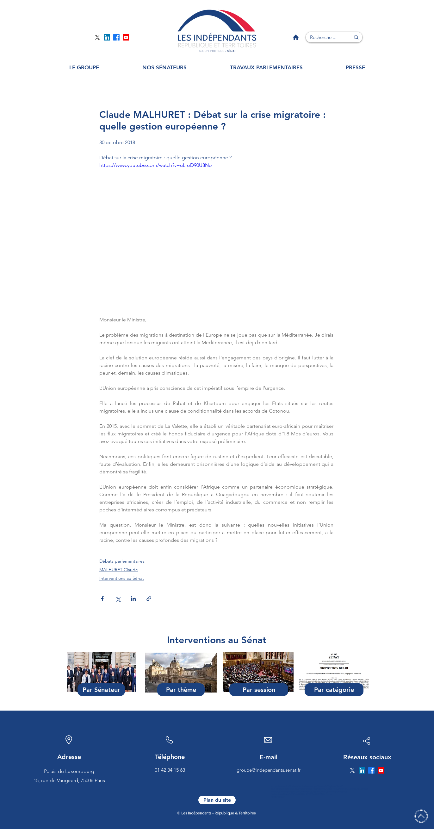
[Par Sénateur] (101, 689)
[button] (84, 67)
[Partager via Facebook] (102, 599)
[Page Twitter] (97, 37)
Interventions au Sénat (121, 578)
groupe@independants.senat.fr (269, 770)
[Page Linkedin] (107, 37)
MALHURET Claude (118, 570)
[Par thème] (181, 689)
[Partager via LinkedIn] (133, 599)
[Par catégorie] (334, 689)
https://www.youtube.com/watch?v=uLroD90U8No (155, 165)
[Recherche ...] (323, 37)
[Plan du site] (217, 800)
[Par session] (258, 689)
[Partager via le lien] (149, 599)
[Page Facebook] (116, 37)
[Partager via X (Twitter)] (118, 599)
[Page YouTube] (126, 37)
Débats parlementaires (122, 561)
